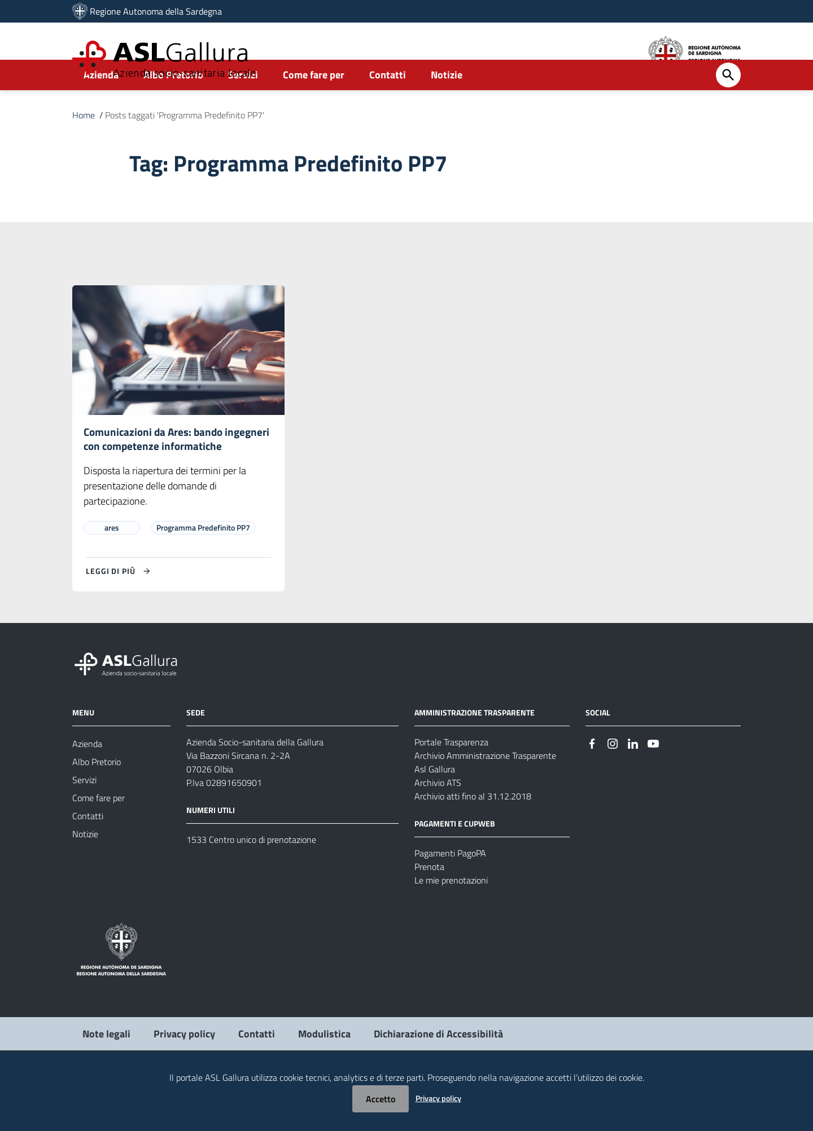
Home (83, 145)
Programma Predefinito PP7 (203, 574)
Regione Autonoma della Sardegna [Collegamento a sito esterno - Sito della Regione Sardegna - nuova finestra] (156, 11)
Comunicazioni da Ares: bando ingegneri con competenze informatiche (156, 477)
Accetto (380, 1099)
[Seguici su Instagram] (612, 789)
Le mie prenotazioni (451, 927)
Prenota (429, 913)
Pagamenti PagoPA (450, 900)
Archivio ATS (437, 829)
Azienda (101, 105)
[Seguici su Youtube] (653, 789)
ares (111, 574)
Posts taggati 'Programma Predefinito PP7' (184, 145)
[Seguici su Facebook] (592, 789)
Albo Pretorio (173, 105)
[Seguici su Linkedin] (633, 789)
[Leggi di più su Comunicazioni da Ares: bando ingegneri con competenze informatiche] (120, 618)
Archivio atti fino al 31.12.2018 (472, 843)
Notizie (446, 105)
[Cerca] (728, 105)
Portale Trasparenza (451, 789)
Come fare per (313, 105)
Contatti (387, 105)
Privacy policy (438, 1098)
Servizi (243, 105)
